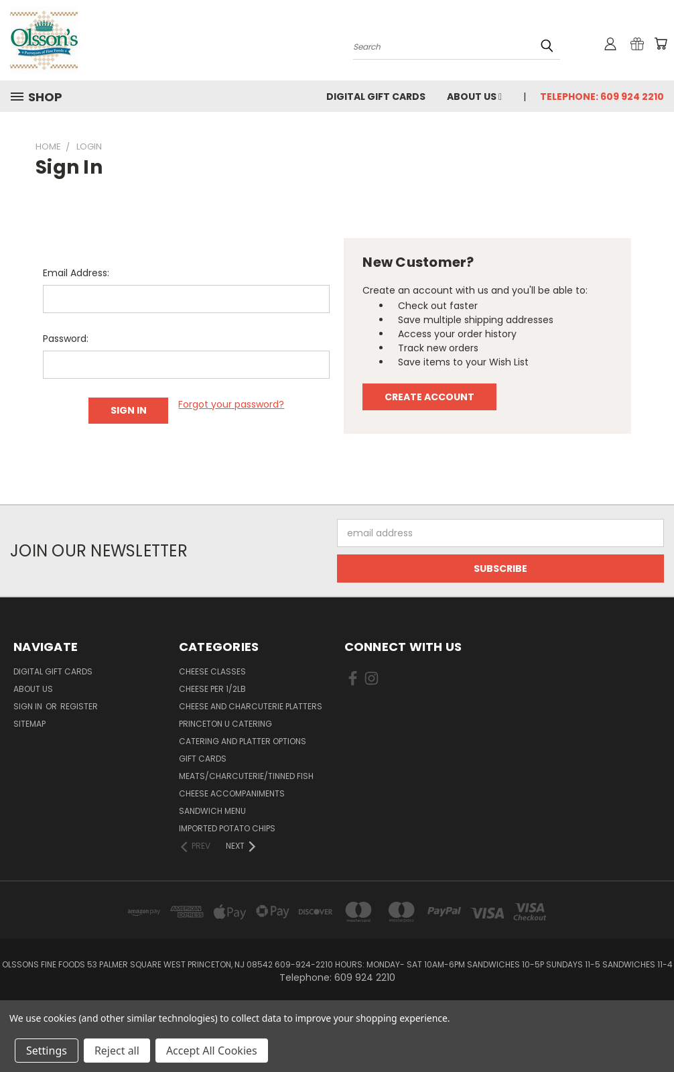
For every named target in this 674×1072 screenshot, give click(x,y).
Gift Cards (202, 758)
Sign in (28, 706)
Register (79, 706)
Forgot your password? (231, 404)
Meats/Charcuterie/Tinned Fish (246, 776)
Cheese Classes (212, 671)
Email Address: (76, 273)
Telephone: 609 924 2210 (602, 96)
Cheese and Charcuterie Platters (250, 706)
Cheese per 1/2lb (212, 689)
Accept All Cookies (211, 1050)
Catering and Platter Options (242, 741)
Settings (46, 1050)
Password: (65, 338)
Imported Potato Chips (227, 828)
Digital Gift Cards (375, 96)
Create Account (429, 397)
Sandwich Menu (212, 811)
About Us (474, 96)
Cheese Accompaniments (232, 793)
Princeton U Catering (225, 723)
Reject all (116, 1050)
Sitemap (29, 723)
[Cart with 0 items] (660, 43)
